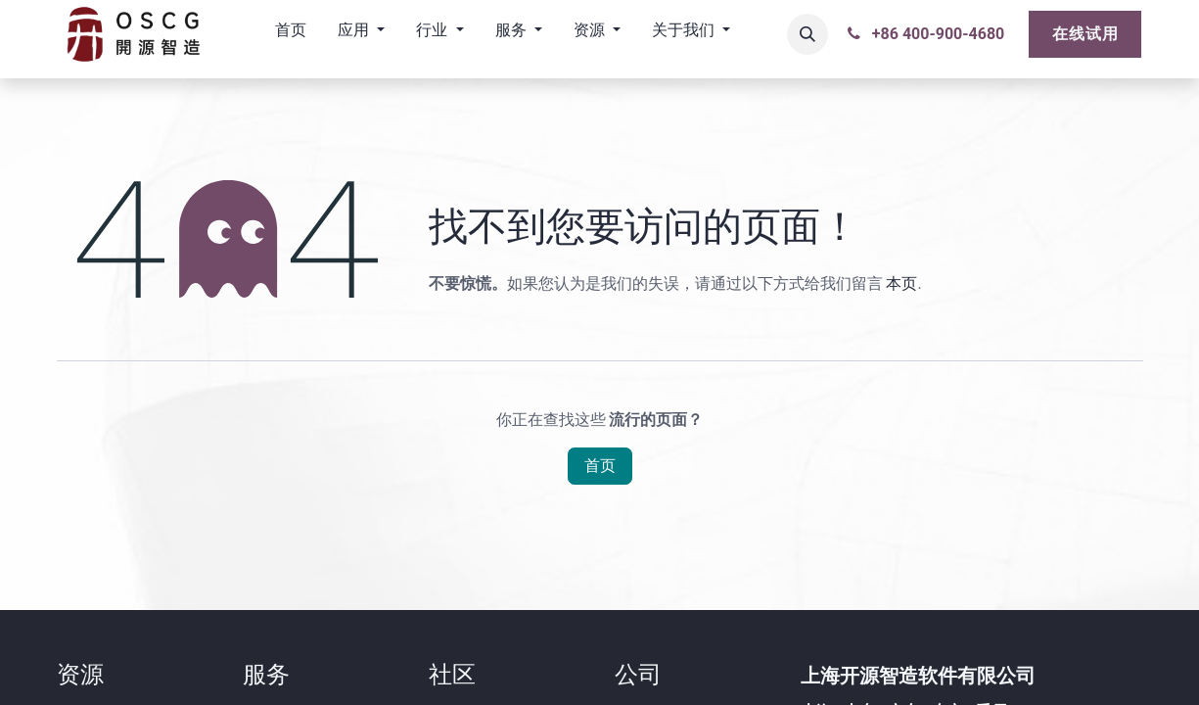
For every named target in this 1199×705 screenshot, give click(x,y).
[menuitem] (290, 34)
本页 (901, 283)
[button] (807, 34)
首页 (600, 465)
